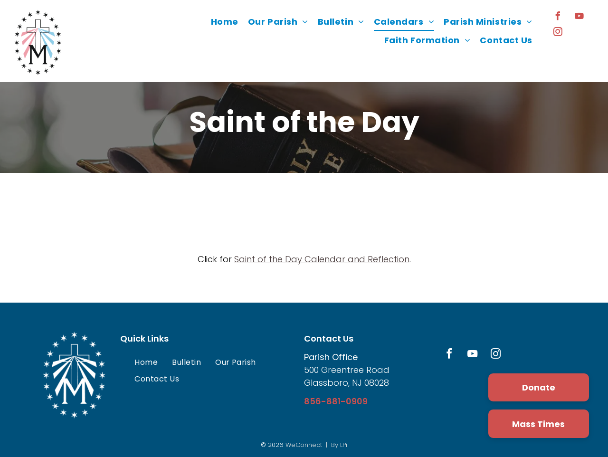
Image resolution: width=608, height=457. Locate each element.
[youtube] (579, 17)
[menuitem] (224, 22)
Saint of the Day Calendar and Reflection (321, 259)
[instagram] (558, 33)
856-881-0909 (336, 401)
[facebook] (558, 17)
